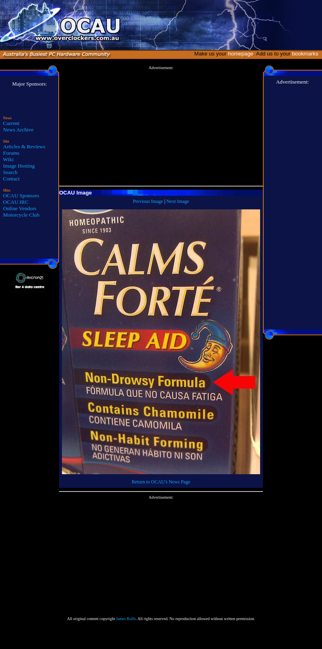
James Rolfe (125, 618)
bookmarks (306, 54)
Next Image (177, 201)
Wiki (8, 159)
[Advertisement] (161, 126)
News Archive (18, 130)
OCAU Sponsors (21, 195)
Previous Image (148, 201)
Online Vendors (20, 208)
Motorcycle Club (21, 215)
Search (10, 172)
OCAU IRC (16, 202)
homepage (240, 54)
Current (11, 123)
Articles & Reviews (24, 146)
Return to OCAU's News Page (161, 482)
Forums (11, 153)
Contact (11, 179)
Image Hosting (19, 166)
